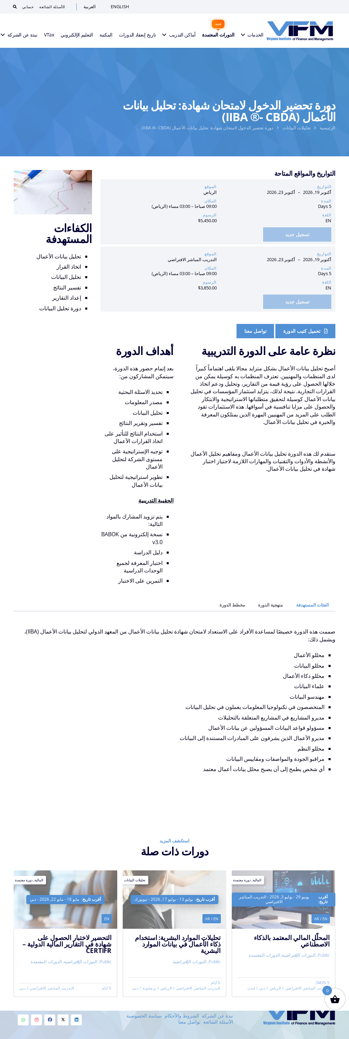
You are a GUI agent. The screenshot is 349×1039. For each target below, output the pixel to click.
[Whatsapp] (23, 1019)
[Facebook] (49, 1019)
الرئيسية (327, 128)
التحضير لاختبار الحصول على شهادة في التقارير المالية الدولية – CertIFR (66, 959)
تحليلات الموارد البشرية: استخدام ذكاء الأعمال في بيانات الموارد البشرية (178, 955)
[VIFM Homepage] (300, 30)
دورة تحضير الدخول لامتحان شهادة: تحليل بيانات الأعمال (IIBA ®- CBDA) (207, 128)
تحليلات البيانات (297, 128)
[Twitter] (63, 1019)
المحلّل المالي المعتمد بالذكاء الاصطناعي (292, 947)
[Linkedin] (76, 1019)
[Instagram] (36, 1019)
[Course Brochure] (305, 331)
